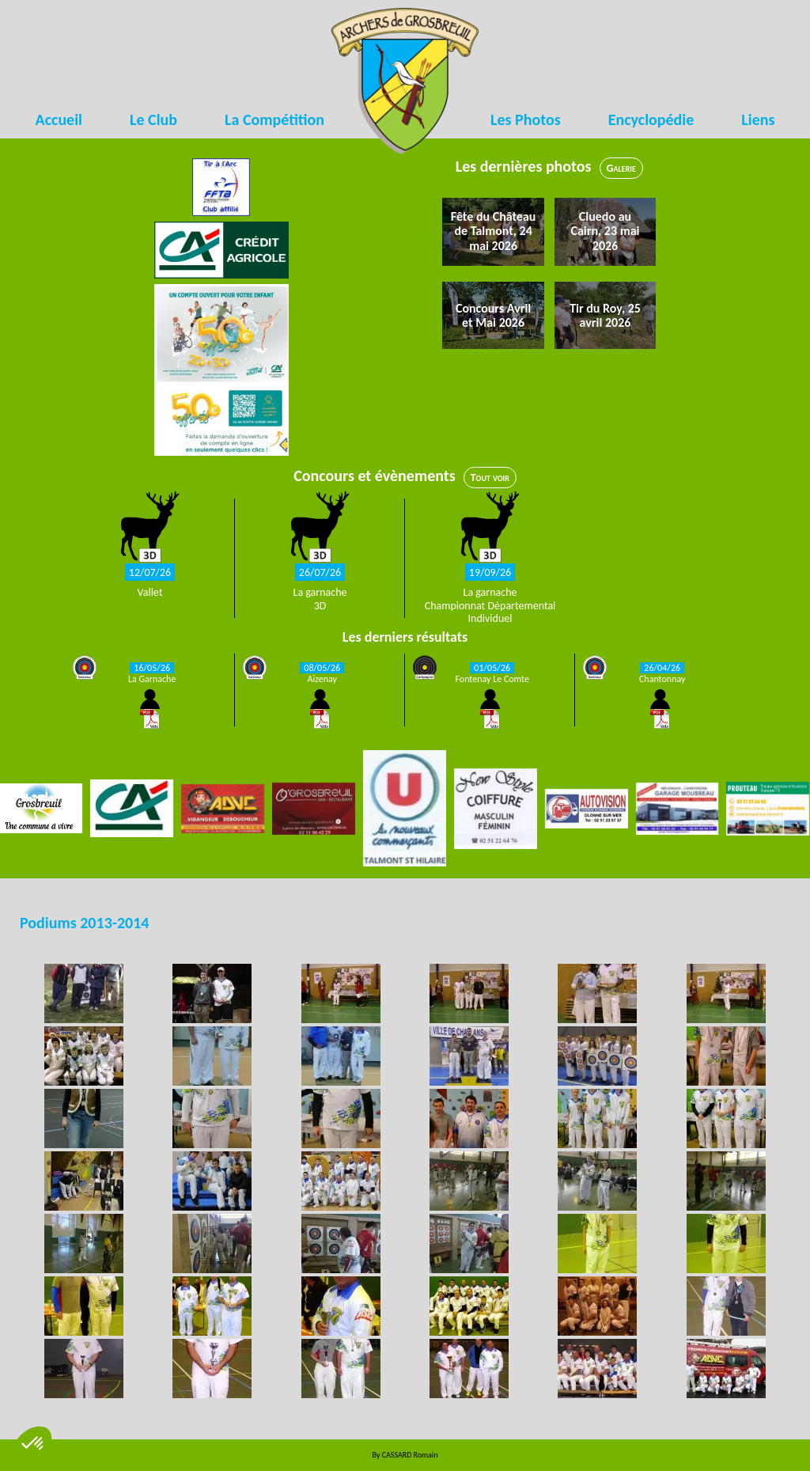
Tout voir (490, 477)
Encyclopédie (651, 119)
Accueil (59, 119)
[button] (33, 1444)
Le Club (153, 119)
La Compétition (274, 119)
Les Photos (525, 119)
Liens (757, 119)
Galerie (621, 168)
